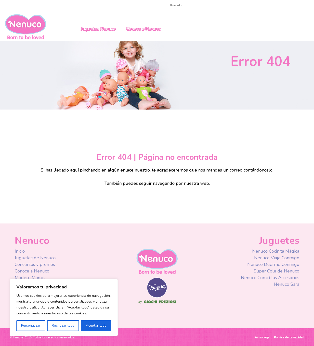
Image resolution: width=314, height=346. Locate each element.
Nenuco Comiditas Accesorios (270, 278)
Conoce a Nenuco (143, 29)
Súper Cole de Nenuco (276, 271)
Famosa (157, 296)
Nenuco (25, 26)
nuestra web (196, 183)
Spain (274, 5)
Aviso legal (262, 337)
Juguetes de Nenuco (35, 258)
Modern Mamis (30, 278)
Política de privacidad (289, 337)
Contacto (32, 5)
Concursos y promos (35, 264)
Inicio (14, 5)
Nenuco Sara (286, 284)
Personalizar (30, 325)
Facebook (226, 6)
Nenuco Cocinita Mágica (275, 251)
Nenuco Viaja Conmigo (276, 258)
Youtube (236, 6)
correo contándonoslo (251, 170)
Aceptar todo (96, 325)
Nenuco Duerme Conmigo (273, 264)
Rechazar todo (63, 325)
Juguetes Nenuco (98, 29)
